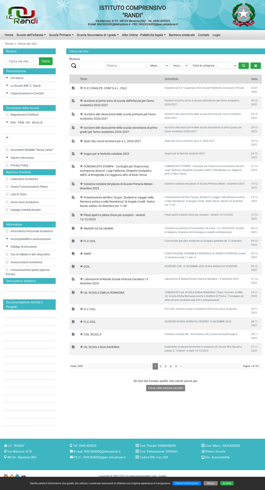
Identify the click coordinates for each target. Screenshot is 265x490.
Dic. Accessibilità (217, 457)
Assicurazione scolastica (24, 262)
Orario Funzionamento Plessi (27, 186)
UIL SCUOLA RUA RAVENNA (101, 347)
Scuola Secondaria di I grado (96, 35)
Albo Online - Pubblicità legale (142, 35)
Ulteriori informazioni (187, 483)
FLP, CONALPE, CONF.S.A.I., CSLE (105, 88)
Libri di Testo (16, 194)
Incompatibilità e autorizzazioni (28, 239)
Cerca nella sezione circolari (165, 388)
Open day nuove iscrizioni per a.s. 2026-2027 (112, 141)
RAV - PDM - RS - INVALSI (24, 122)
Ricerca (11, 51)
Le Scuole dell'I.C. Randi (23, 85)
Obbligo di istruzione (21, 246)
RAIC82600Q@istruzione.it (102, 451)
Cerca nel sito (27, 44)
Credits (162, 476)
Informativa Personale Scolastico (29, 231)
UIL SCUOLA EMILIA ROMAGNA (104, 292)
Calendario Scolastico (22, 179)
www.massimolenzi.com (143, 476)
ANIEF (88, 253)
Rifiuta (210, 483)
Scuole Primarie (60, 35)
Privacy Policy (17, 165)
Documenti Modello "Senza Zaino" (29, 149)
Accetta (227, 483)
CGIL (87, 266)
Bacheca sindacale (182, 35)
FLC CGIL (90, 241)
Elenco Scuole (215, 451)
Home (9, 35)
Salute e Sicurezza (20, 157)
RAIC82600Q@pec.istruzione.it (104, 457)
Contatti (203, 35)
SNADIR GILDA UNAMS (98, 228)
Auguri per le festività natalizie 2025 (106, 153)
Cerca (46, 61)
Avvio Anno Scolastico (22, 202)
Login (216, 35)
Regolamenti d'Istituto (22, 114)
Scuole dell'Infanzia (30, 35)
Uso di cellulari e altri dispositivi (28, 254)
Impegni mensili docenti (23, 209)
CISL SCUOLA (92, 334)
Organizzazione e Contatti (25, 93)
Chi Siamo (14, 78)
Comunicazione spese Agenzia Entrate (27, 272)
